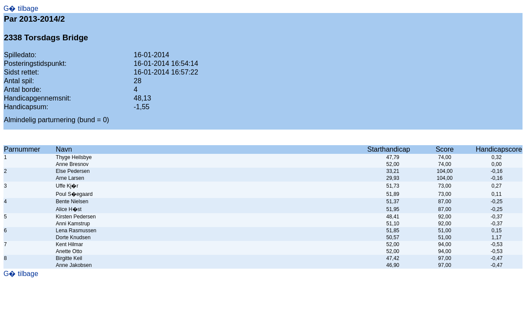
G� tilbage (20, 8)
